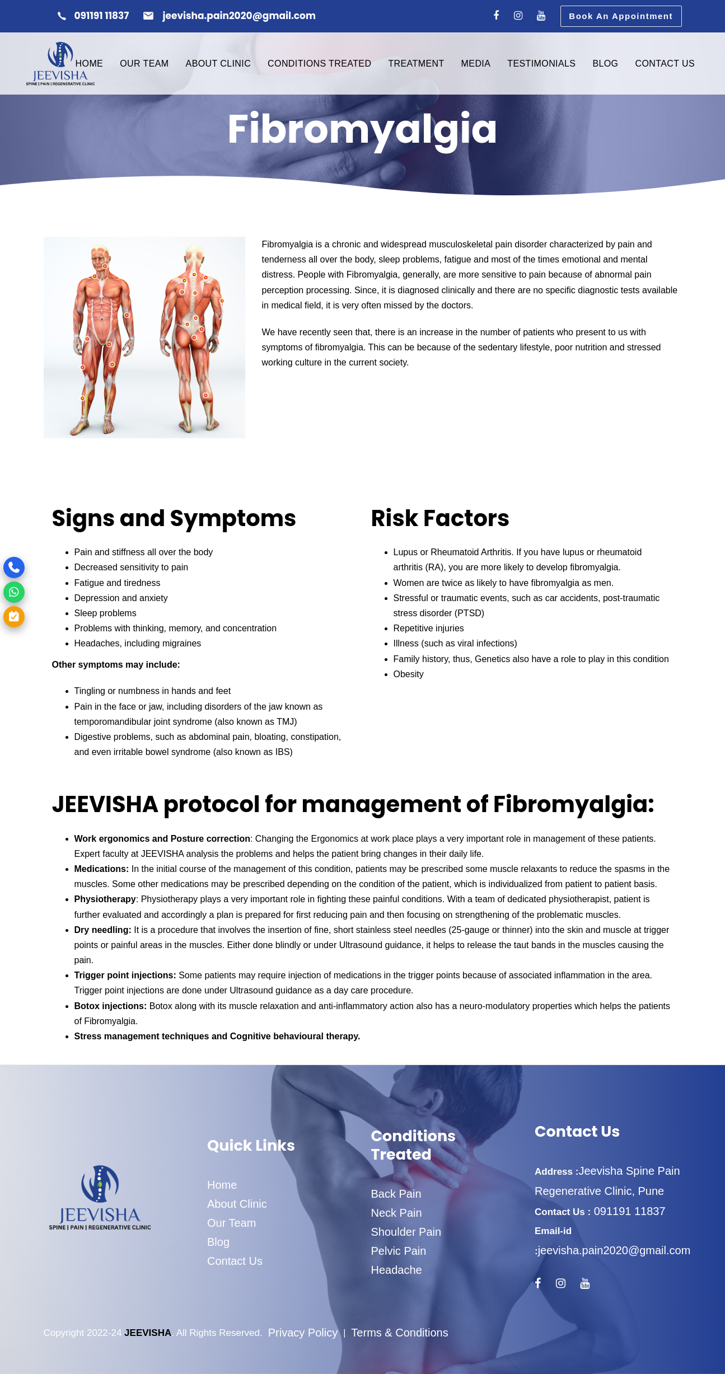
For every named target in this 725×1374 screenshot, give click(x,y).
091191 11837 (628, 1211)
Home (222, 1185)
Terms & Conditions (399, 1332)
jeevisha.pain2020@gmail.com (614, 1250)
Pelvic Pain (399, 1251)
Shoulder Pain (406, 1232)
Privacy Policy (303, 1332)
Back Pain (396, 1194)
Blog (218, 1242)
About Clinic (237, 1204)
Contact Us (235, 1261)
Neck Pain (396, 1213)
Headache (396, 1270)
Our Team (231, 1223)
